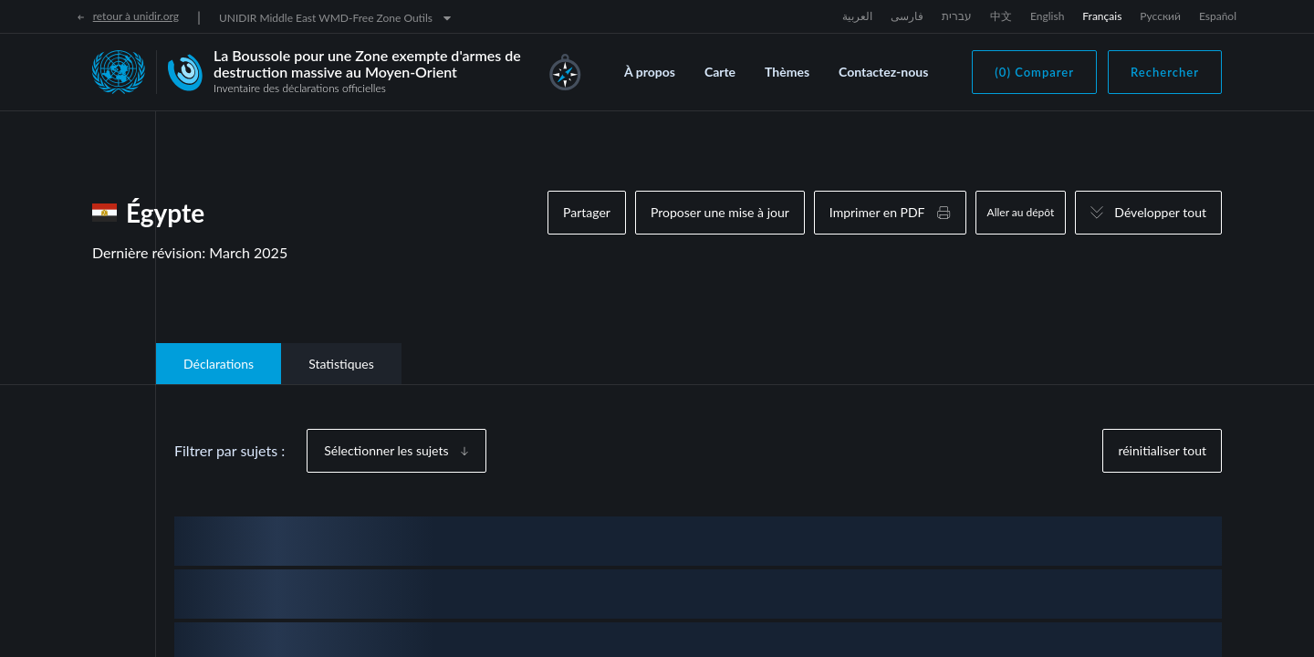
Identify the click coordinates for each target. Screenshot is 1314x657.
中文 (1001, 16)
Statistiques (341, 363)
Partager (586, 212)
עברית (957, 16)
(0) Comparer (1034, 72)
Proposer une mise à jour (720, 212)
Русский (1160, 16)
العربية (857, 16)
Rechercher (1165, 72)
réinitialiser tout (1162, 450)
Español (1217, 16)
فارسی (907, 16)
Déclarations (218, 363)
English (1047, 16)
